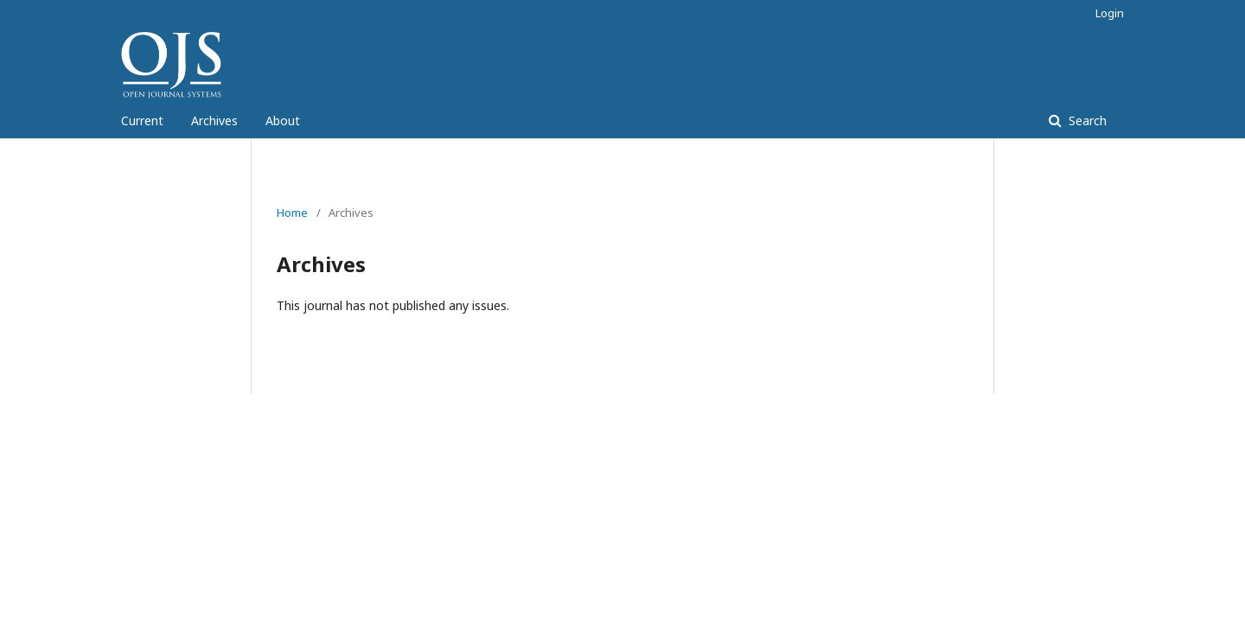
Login (1109, 13)
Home (292, 212)
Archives (214, 120)
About (282, 120)
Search (1086, 120)
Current (142, 120)
